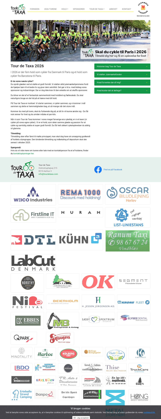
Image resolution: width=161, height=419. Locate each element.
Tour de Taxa (96, 9)
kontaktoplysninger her (23, 153)
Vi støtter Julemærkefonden (109, 74)
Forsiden (34, 9)
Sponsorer (79, 9)
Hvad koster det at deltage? (109, 90)
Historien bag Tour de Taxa (109, 66)
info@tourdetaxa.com (48, 174)
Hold (64, 9)
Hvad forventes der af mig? (109, 82)
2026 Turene (50, 9)
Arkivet (113, 9)
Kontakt (126, 9)
